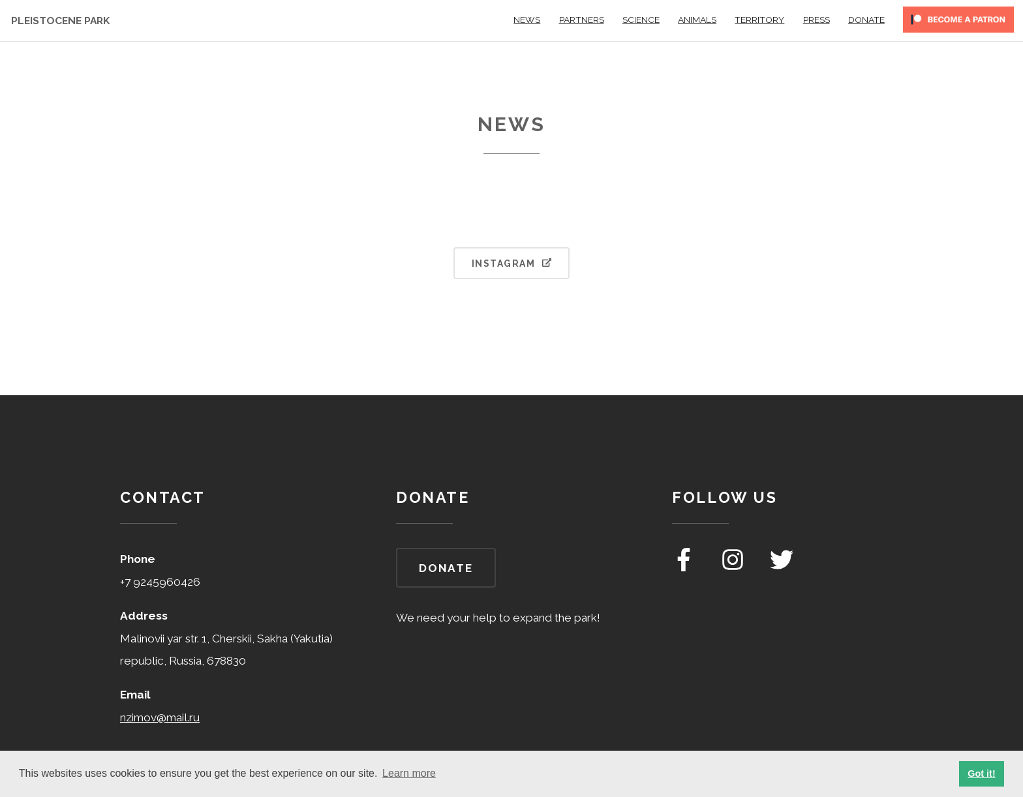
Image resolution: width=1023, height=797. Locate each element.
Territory (759, 19)
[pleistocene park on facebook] (685, 567)
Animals (697, 19)
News (526, 19)
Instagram (511, 263)
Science (641, 19)
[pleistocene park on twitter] (781, 567)
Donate (866, 19)
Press (816, 19)
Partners (581, 19)
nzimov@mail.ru (160, 717)
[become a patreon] (958, 24)
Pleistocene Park (60, 20)
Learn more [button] (409, 773)
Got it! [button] (981, 773)
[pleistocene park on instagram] (734, 567)
